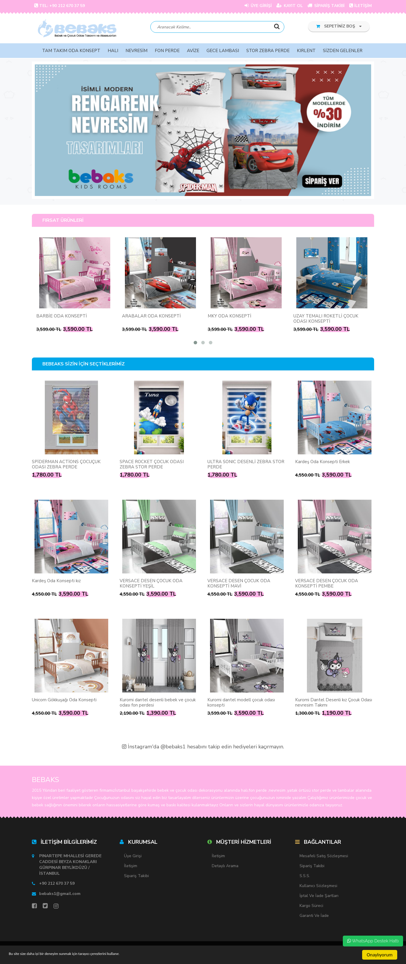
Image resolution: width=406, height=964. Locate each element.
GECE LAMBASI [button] (223, 51)
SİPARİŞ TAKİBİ (326, 5)
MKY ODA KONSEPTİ (229, 316)
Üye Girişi (133, 856)
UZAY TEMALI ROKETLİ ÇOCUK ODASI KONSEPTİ (325, 319)
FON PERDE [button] (167, 51)
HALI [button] (113, 51)
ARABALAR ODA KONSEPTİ (151, 316)
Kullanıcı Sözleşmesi (318, 886)
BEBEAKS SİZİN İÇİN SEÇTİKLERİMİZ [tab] (83, 365)
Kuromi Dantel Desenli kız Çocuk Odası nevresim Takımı (333, 703)
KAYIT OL (289, 5)
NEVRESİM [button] (136, 51)
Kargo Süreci (311, 906)
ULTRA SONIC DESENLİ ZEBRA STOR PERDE (245, 464)
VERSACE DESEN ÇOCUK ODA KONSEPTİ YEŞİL (151, 584)
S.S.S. (305, 876)
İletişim (130, 866)
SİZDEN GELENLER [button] (342, 51)
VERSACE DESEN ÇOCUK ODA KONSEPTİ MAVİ (238, 584)
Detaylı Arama (225, 866)
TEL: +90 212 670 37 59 (59, 5)
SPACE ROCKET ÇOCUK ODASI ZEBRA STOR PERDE (152, 464)
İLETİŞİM (360, 5)
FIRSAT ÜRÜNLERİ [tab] (63, 221)
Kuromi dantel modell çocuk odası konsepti (241, 703)
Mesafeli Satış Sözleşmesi (324, 856)
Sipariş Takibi (136, 876)
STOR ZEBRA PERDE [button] (268, 51)
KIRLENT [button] (306, 51)
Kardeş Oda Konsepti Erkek (322, 462)
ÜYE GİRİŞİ (258, 5)
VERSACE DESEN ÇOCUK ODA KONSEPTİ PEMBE (326, 584)
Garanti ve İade (314, 916)
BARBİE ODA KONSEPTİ (61, 316)
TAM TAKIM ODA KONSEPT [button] (71, 51)
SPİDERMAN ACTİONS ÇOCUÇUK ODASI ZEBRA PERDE (66, 464)
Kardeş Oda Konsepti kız (56, 581)
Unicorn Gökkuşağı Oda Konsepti (64, 700)
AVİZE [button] (193, 51)
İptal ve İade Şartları (319, 896)
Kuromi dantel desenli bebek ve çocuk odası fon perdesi (158, 703)
